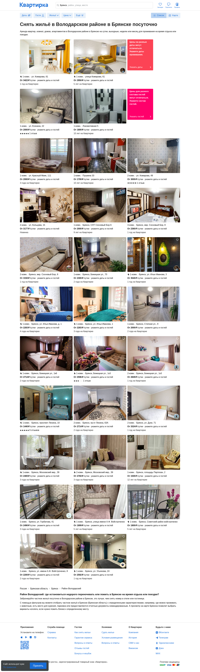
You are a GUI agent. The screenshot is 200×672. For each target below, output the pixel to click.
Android (26, 637)
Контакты (52, 638)
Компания (133, 632)
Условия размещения (112, 638)
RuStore (35, 637)
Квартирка (35, 5)
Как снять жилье (83, 632)
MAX (158, 653)
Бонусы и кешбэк (83, 653)
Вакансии (133, 648)
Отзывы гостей (82, 648)
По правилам (9, 666)
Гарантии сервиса (83, 638)
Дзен (161, 648)
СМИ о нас (134, 643)
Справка (52, 632)
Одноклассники (166, 643)
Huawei (30, 637)
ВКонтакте (164, 632)
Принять (38, 665)
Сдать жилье (108, 632)
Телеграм (163, 638)
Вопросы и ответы (83, 643)
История (133, 638)
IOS (21, 637)
